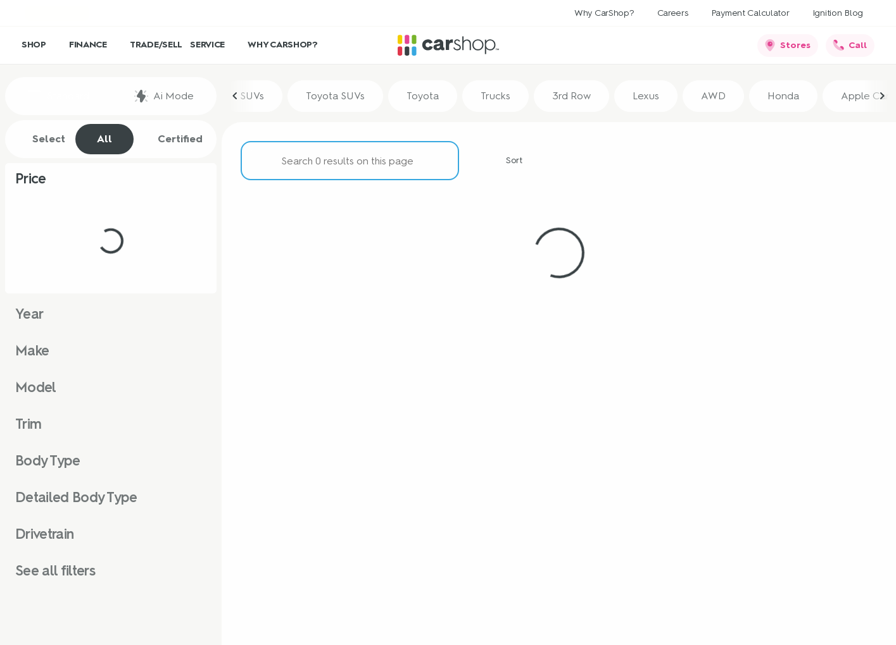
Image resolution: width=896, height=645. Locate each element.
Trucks (495, 96)
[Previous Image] (235, 96)
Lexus (646, 96)
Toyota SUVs (335, 96)
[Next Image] (882, 96)
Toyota (423, 96)
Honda (783, 96)
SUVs (252, 96)
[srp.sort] (507, 160)
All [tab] (104, 139)
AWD (713, 96)
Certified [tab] (173, 139)
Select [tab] (42, 139)
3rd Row (571, 96)
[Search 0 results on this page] (349, 160)
